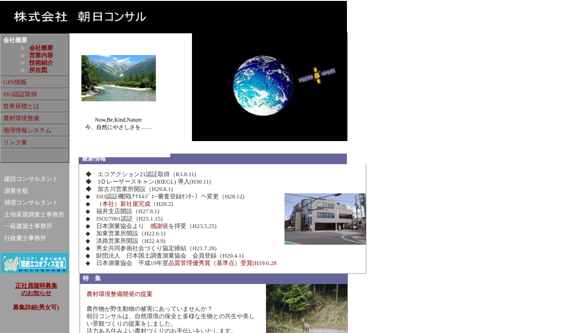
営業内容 (41, 55)
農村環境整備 (21, 118)
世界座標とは (21, 106)
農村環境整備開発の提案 (120, 294)
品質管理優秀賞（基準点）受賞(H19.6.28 (222, 263)
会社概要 (41, 47)
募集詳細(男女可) (36, 307)
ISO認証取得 (20, 94)
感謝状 (159, 226)
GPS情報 (14, 82)
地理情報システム (27, 130)
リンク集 (15, 142)
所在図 (38, 70)
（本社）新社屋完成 (123, 204)
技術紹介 (41, 62)
